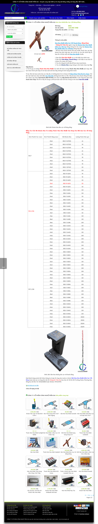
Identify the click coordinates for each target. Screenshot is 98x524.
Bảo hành (70, 18)
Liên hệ (58, 5)
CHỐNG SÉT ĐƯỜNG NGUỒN (14, 53)
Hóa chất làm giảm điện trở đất (49, 514)
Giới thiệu (38, 5)
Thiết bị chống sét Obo (28, 514)
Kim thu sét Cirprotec (12, 514)
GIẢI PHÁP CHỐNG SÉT (12, 64)
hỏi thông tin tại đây (33, 385)
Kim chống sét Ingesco (12, 510)
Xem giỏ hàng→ (83, 6)
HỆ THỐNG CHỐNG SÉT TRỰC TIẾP (14, 49)
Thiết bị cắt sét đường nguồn (30, 507)
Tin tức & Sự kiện (56, 18)
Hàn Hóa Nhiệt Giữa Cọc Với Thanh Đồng (68, 43)
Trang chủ (31, 5)
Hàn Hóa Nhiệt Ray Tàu (68, 490)
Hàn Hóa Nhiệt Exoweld (85, 471)
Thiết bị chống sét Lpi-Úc (29, 509)
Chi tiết (3, 267)
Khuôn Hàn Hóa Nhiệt (85, 490)
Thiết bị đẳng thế (46, 507)
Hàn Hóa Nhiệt (74, 54)
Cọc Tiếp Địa (49, 76)
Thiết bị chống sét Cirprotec (29, 512)
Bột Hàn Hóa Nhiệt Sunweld (68, 413)
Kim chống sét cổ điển (12, 512)
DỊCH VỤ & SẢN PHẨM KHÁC (14, 67)
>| (93, 495)
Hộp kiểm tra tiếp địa (47, 512)
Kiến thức (82, 18)
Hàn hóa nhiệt (45, 510)
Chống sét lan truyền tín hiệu (30, 510)
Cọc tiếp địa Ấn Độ (46, 509)
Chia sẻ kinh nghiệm (49, 5)
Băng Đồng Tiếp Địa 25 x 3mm (79, 74)
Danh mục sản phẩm (37, 18)
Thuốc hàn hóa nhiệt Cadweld (51, 452)
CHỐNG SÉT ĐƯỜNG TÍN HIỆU (14, 57)
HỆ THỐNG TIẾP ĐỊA (12, 60)
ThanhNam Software (84, 514)
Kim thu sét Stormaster (12, 507)
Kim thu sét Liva (11, 509)
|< (85, 495)
